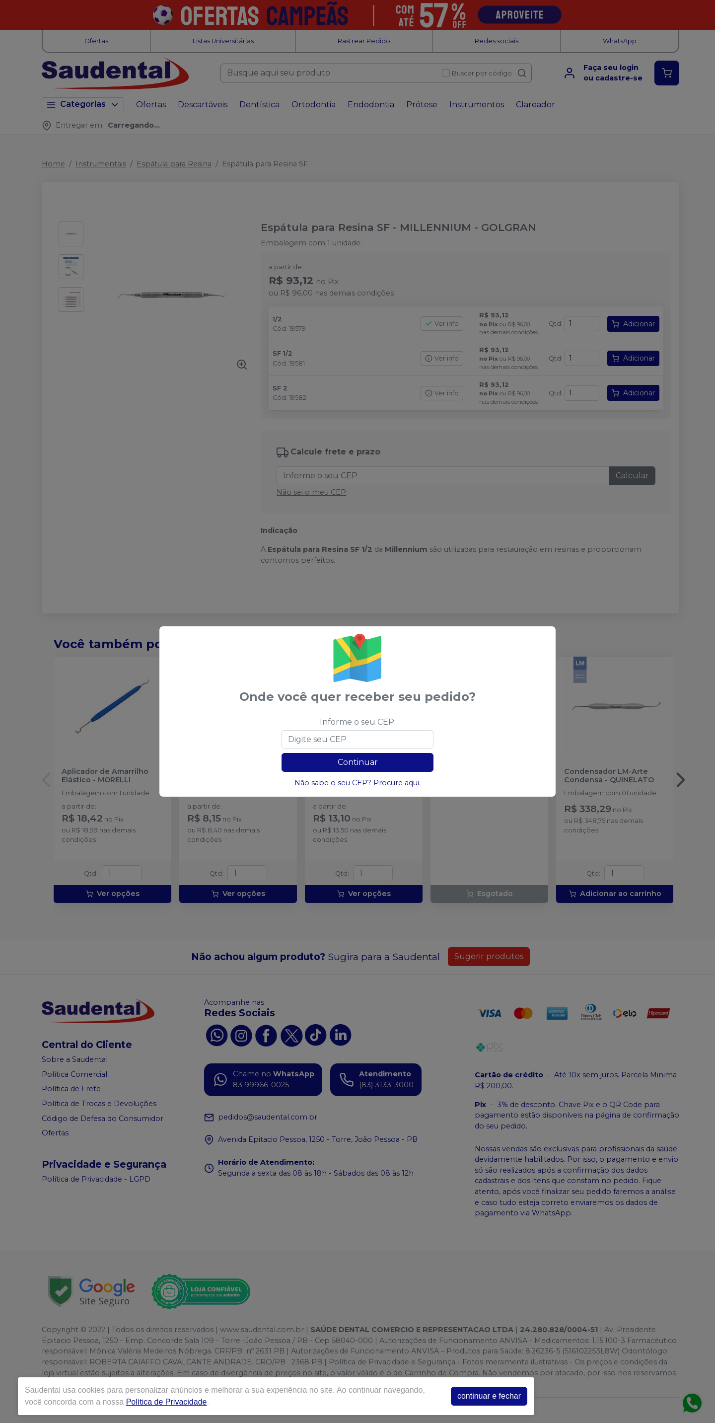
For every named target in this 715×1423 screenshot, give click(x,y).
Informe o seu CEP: (358, 722)
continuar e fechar (489, 1396)
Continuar (358, 762)
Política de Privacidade (166, 1402)
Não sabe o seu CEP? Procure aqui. (357, 782)
